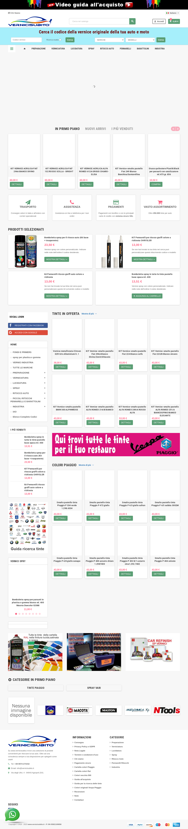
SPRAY (16, 388)
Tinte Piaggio (35, 687)
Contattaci (79, 800)
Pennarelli (125, 48)
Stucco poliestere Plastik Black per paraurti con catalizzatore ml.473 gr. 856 (164, 171)
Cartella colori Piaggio (84, 767)
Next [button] (178, 129)
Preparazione (39, 48)
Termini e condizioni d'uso (86, 755)
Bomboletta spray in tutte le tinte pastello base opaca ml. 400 (34, 440)
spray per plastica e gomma (26, 357)
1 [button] (16, 614)
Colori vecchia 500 (82, 775)
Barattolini (143, 48)
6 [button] (33, 614)
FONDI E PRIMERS (22, 352)
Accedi (159, 21)
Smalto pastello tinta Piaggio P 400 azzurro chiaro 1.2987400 (100, 561)
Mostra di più (89, 314)
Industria (160, 48)
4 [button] (26, 614)
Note (76, 796)
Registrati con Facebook (26, 325)
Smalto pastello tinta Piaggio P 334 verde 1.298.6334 (67, 505)
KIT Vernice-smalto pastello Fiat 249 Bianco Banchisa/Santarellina (129, 171)
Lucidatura (76, 48)
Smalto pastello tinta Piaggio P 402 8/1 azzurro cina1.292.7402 (132, 561)
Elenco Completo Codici (25, 417)
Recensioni (79, 792)
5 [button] (30, 614)
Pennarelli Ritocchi (120, 763)
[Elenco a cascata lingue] (172, 13)
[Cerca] (102, 21)
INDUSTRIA (18, 406)
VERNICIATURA (20, 378)
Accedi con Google (22, 332)
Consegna (79, 742)
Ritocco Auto (107, 48)
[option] (24, 161)
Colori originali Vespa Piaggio (87, 788)
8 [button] (40, 614)
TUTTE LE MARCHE (23, 367)
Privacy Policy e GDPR (84, 746)
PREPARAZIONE (21, 373)
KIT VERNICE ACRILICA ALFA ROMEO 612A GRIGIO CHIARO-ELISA (94, 171)
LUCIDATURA (19, 383)
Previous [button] (173, 129)
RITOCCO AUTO (21, 393)
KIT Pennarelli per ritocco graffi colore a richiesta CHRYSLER (34, 472)
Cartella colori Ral (82, 771)
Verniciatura (58, 48)
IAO (14, 412)
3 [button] (23, 614)
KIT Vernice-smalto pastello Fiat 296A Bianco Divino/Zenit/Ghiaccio (99, 354)
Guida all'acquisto (82, 779)
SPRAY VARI (94, 687)
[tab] (67, 129)
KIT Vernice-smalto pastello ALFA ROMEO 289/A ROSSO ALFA (132, 410)
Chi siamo (79, 759)
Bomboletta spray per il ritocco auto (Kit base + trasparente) (34, 456)
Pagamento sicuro (82, 763)
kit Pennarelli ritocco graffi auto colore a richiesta (34, 487)
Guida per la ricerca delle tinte (88, 783)
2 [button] (19, 614)
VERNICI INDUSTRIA (23, 362)
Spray (91, 48)
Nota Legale (79, 751)
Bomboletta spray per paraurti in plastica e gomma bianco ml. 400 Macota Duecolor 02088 (28, 602)
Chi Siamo (14, 13)
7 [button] (36, 614)
